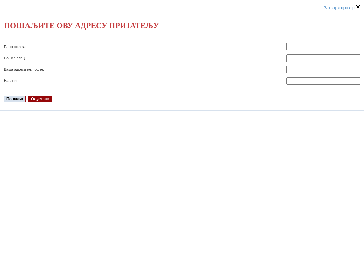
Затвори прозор (341, 7)
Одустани (40, 99)
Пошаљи (14, 99)
